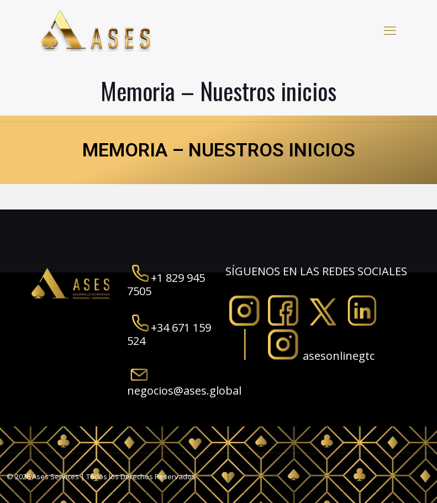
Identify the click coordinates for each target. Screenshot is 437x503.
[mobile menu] (390, 29)
